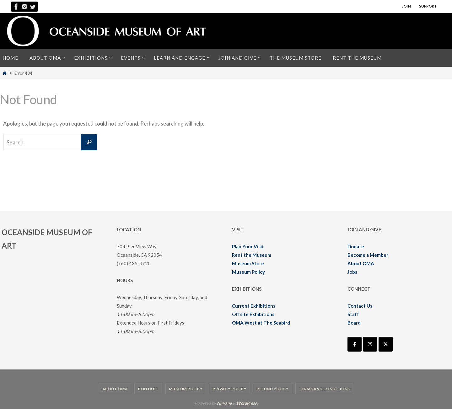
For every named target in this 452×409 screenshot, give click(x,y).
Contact (148, 388)
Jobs (352, 272)
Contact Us (359, 306)
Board (354, 323)
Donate (355, 246)
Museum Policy (248, 272)
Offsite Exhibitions (253, 314)
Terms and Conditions (324, 388)
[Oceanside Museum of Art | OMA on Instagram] (370, 344)
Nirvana (224, 403)
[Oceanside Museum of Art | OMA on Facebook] (354, 344)
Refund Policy (272, 388)
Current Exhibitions (253, 306)
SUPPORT (428, 6)
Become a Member (367, 255)
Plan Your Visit (248, 246)
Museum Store (248, 263)
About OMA (360, 263)
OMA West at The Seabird (261, 323)
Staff (353, 314)
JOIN (406, 6)
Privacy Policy (229, 388)
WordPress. (247, 403)
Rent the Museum (251, 255)
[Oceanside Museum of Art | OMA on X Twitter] (386, 344)
